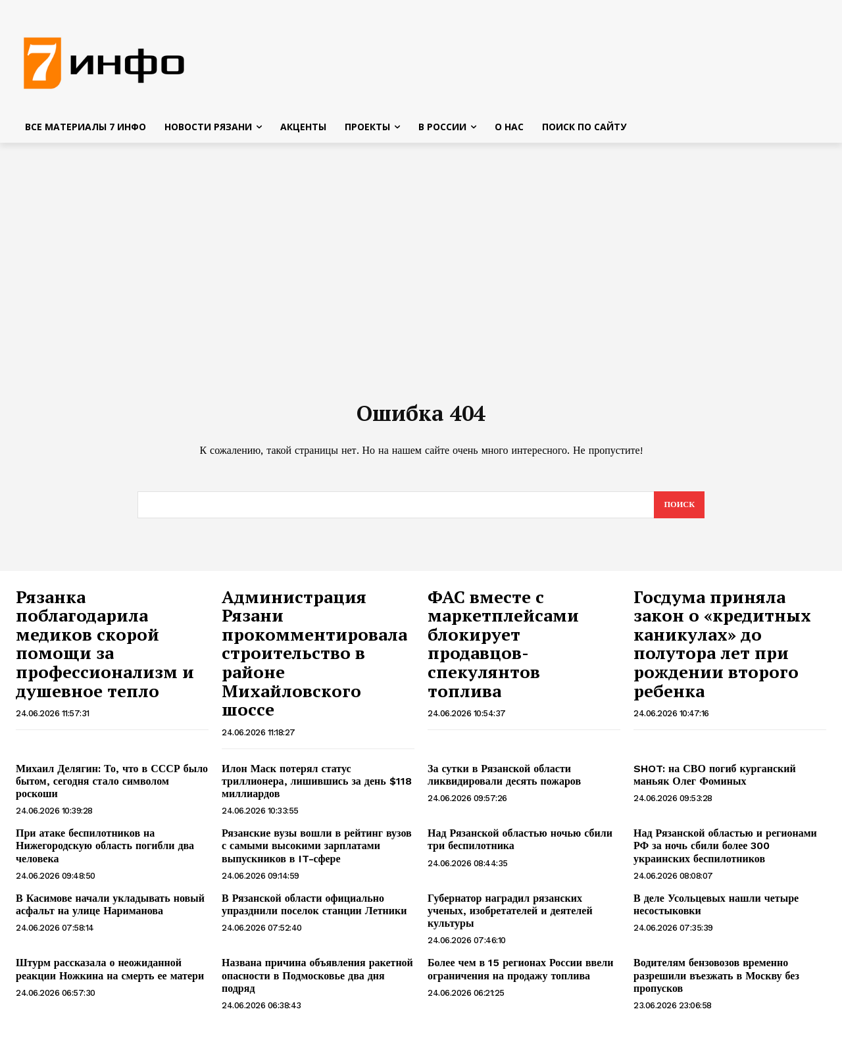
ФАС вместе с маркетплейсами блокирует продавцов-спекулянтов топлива (503, 651)
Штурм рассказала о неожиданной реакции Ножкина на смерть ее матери (110, 976)
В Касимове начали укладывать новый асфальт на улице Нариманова (110, 911)
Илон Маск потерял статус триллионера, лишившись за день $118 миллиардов (317, 788)
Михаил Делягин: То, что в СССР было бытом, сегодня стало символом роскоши (112, 788)
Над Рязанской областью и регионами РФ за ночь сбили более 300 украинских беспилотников (725, 852)
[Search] (679, 512)
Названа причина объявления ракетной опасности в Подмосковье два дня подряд (317, 982)
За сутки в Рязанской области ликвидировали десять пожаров (504, 782)
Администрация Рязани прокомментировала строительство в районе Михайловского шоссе (314, 660)
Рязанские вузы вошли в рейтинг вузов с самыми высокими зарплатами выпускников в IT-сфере (317, 852)
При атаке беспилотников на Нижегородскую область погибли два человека (105, 852)
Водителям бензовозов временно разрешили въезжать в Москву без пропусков (716, 982)
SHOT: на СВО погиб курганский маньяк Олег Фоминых (714, 782)
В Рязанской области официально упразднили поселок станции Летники (314, 911)
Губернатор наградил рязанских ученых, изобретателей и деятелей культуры (510, 918)
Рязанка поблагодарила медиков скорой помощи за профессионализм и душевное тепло (105, 651)
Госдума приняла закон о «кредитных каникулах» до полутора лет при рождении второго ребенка (722, 651)
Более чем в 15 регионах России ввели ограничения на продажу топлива (521, 976)
